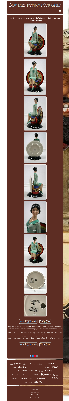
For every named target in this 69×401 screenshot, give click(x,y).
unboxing (14, 378)
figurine (46, 374)
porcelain (17, 364)
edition (34, 374)
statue (51, 363)
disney (48, 370)
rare (14, 367)
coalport (23, 378)
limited (38, 381)
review (34, 367)
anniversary (31, 364)
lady (30, 382)
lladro (29, 368)
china (38, 367)
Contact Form (35, 392)
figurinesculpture (20, 375)
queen (45, 382)
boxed (58, 364)
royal (55, 366)
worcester (41, 378)
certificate (39, 364)
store (34, 378)
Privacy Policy (35, 395)
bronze (41, 371)
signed (11, 364)
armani (44, 367)
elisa (25, 382)
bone (30, 378)
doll (49, 367)
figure (55, 377)
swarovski (22, 371)
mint (24, 364)
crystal (48, 378)
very (45, 364)
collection (32, 370)
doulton (22, 367)
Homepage (35, 389)
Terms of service (35, 397)
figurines (55, 375)
